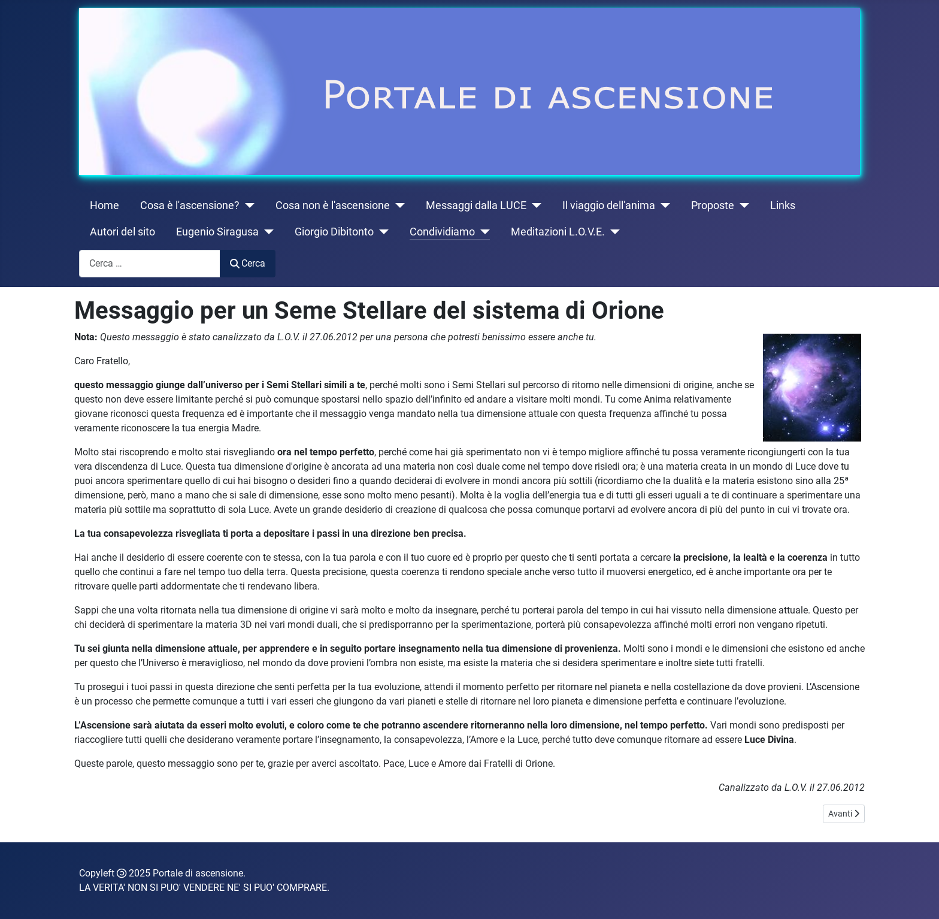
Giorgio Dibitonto (334, 232)
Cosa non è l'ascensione (332, 205)
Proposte (712, 205)
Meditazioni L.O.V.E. (558, 232)
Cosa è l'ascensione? (190, 205)
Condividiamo (442, 232)
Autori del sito (122, 232)
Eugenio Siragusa (217, 232)
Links (782, 205)
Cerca (247, 263)
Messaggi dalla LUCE (476, 205)
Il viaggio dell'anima (608, 205)
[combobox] (149, 263)
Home (104, 205)
